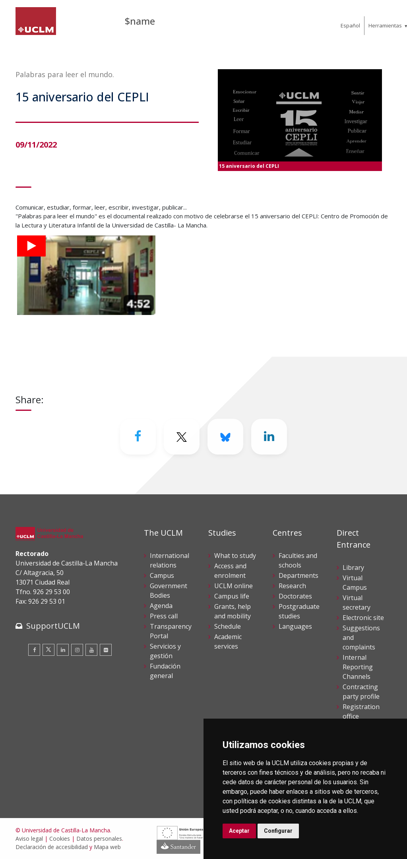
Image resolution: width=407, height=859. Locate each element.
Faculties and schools (298, 560)
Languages (295, 626)
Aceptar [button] (239, 831)
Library (353, 567)
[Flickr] (106, 650)
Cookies (59, 838)
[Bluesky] (225, 437)
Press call (164, 616)
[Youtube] (91, 650)
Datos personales (99, 838)
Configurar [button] (278, 831)
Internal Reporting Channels (358, 667)
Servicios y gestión (165, 651)
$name (140, 20)
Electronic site (363, 617)
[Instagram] (77, 650)
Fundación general (165, 671)
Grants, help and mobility (232, 611)
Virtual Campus (355, 582)
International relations (169, 560)
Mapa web (107, 847)
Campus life (231, 596)
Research (292, 585)
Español (350, 25)
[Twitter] (182, 437)
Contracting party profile (361, 691)
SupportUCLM (53, 625)
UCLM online (233, 585)
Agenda (161, 605)
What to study (235, 555)
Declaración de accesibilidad (52, 847)
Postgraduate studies (299, 611)
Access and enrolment (230, 571)
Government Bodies (168, 590)
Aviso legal (29, 838)
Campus (162, 575)
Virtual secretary (356, 602)
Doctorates (295, 596)
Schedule (227, 626)
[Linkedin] (269, 437)
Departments (298, 575)
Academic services (228, 641)
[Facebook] (138, 437)
